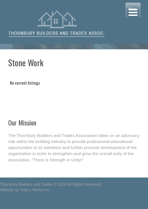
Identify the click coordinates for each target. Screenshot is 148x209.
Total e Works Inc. (35, 190)
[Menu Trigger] (133, 10)
